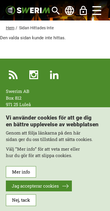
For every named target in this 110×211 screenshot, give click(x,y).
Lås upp (83, 10)
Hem (10, 27)
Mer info (21, 176)
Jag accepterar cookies (35, 190)
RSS (13, 74)
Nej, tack (21, 204)
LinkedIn (54, 74)
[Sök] (55, 10)
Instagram (33, 74)
